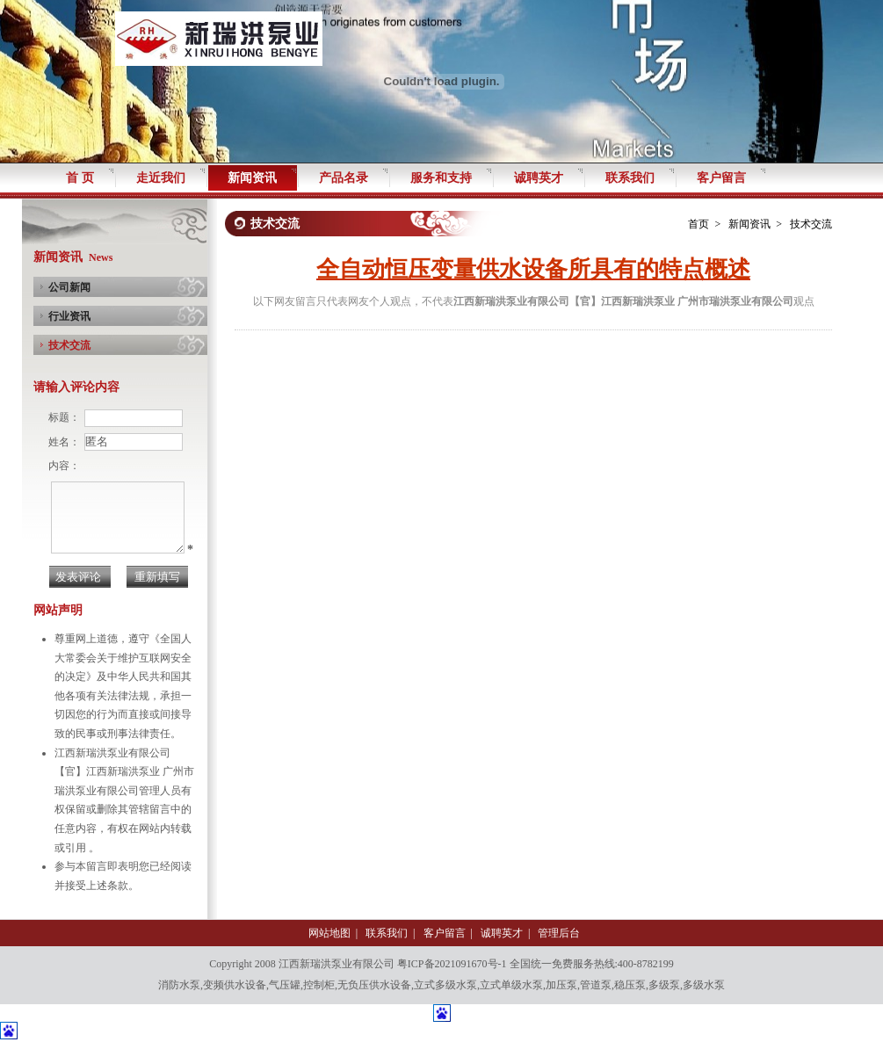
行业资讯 (69, 316)
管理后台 (559, 933)
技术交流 (69, 345)
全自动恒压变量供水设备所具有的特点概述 (533, 269)
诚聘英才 (502, 933)
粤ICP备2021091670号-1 (452, 964)
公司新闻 (69, 287)
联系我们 (387, 933)
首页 (698, 224)
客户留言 (444, 933)
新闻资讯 (749, 224)
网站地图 (329, 933)
